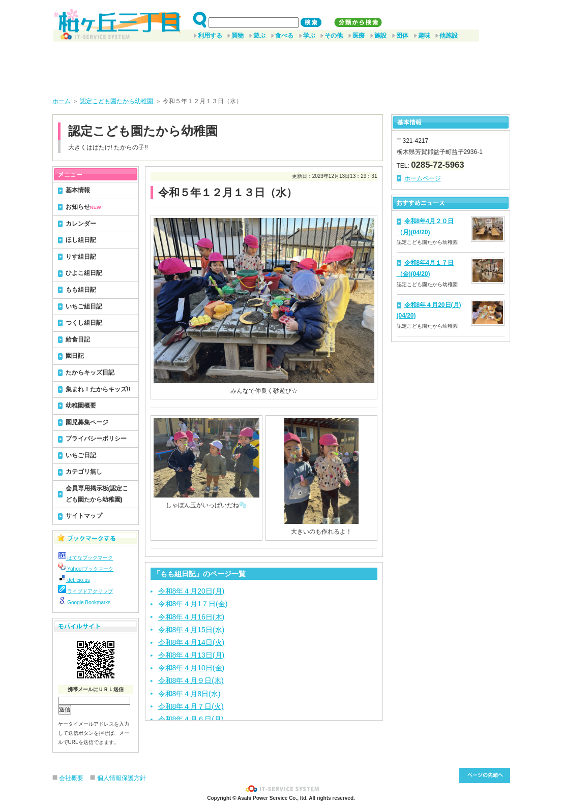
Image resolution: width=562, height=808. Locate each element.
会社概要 (71, 778)
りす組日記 (81, 256)
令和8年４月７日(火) (191, 706)
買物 (237, 35)
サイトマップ (84, 515)
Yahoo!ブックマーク (86, 569)
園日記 (75, 355)
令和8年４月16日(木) (191, 617)
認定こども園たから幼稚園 (117, 101)
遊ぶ (259, 35)
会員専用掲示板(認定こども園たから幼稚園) (97, 494)
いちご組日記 (84, 306)
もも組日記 (81, 289)
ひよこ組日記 (84, 272)
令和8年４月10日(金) (191, 668)
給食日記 (78, 339)
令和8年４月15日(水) (191, 630)
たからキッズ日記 (90, 372)
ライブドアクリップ (85, 591)
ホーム (61, 101)
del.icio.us (74, 580)
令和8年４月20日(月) (191, 591)
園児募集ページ (87, 422)
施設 (380, 35)
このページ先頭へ (484, 775)
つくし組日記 (84, 322)
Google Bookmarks (84, 602)
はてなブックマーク (85, 558)
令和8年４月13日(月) (191, 655)
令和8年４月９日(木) (191, 680)
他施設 (448, 35)
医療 (358, 35)
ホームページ (422, 178)
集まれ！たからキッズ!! (98, 389)
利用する (210, 35)
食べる (284, 35)
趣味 (424, 35)
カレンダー (81, 223)
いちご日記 (81, 455)
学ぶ (309, 35)
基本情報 (78, 190)
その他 (333, 35)
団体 (402, 35)
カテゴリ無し (84, 471)
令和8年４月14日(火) (191, 642)
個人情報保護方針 (121, 778)
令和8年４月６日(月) (191, 719)
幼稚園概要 (81, 405)
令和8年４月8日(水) (189, 694)
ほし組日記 (81, 239)
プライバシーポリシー (96, 438)
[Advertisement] (281, 65)
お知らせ (83, 206)
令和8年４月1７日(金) (193, 604)
